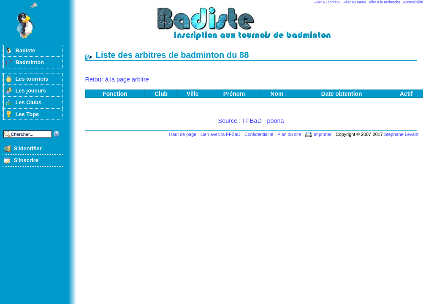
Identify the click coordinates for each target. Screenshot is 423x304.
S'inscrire (26, 160)
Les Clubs (28, 102)
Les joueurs (30, 90)
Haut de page (182, 134)
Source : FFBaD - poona (251, 120)
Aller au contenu (328, 2)
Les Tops (27, 114)
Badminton (29, 62)
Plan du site (289, 134)
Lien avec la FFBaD (221, 134)
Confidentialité (258, 134)
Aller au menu (355, 2)
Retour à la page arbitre (117, 79)
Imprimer (323, 134)
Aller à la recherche (384, 2)
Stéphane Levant (401, 134)
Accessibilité (413, 2)
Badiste (25, 50)
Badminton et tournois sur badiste (254, 27)
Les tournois (31, 79)
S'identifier (27, 148)
